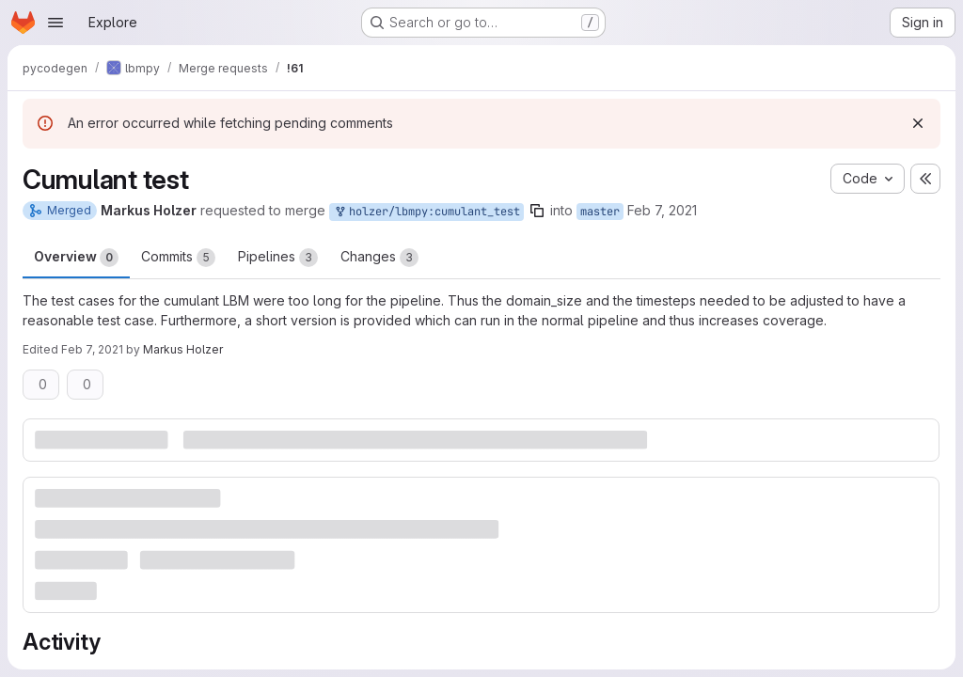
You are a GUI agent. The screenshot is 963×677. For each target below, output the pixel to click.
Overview (76, 257)
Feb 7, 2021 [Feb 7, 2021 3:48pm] (92, 349)
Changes (379, 257)
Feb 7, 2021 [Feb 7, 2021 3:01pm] (662, 210)
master (600, 211)
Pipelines (278, 257)
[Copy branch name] (537, 210)
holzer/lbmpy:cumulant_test (426, 212)
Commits (178, 257)
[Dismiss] (918, 123)
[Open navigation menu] (55, 23)
